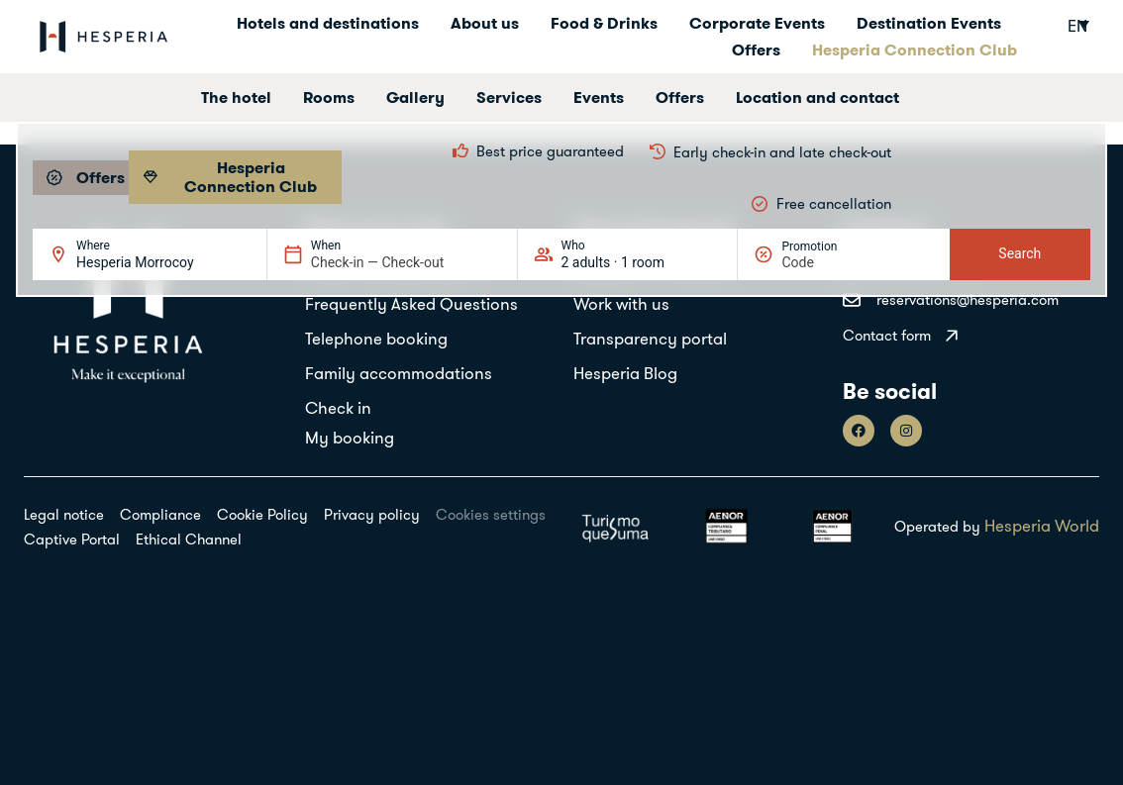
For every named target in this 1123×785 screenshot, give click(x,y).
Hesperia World (1041, 525)
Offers (756, 49)
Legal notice (64, 514)
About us (485, 23)
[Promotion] (828, 262)
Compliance (160, 514)
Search (1019, 253)
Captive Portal (72, 539)
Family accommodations (398, 372)
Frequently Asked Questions (411, 303)
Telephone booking (376, 338)
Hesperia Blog (625, 372)
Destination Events (929, 23)
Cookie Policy (262, 514)
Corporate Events (757, 23)
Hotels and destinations (328, 23)
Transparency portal (650, 338)
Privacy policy (372, 514)
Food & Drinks (604, 23)
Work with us (621, 303)
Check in (338, 407)
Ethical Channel (189, 539)
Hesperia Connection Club (914, 49)
